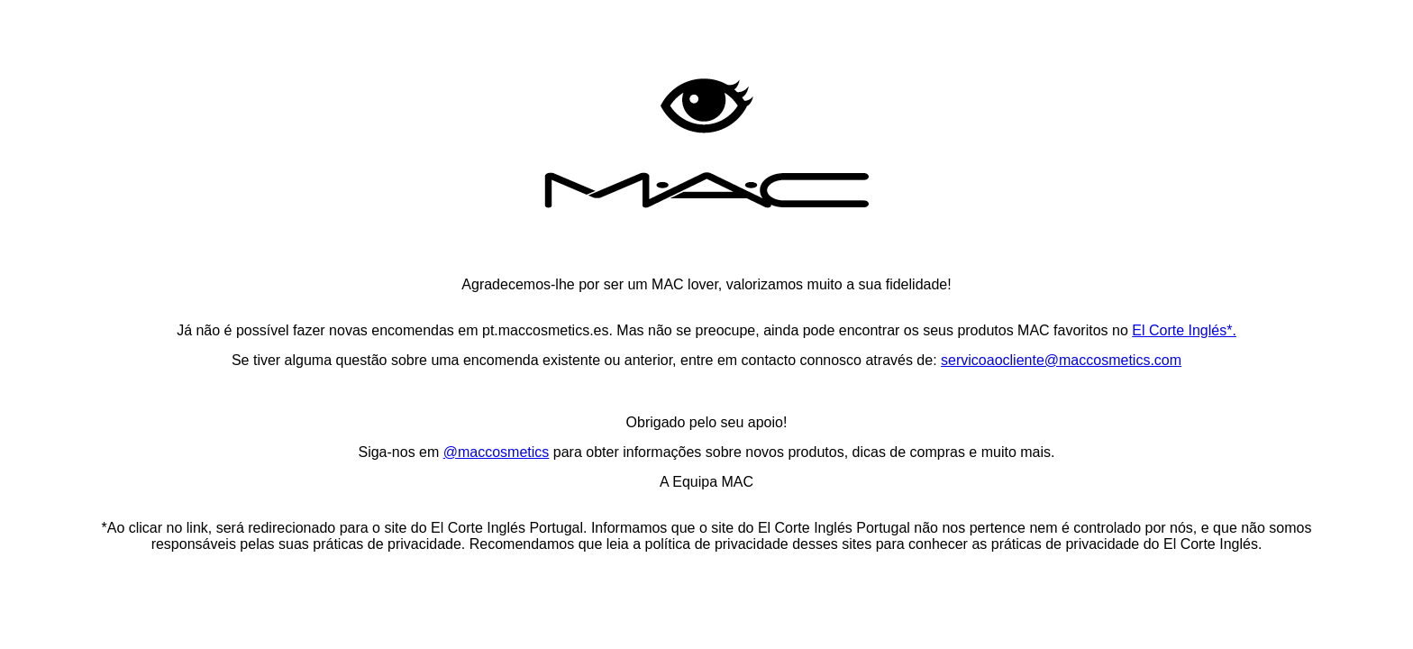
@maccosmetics (496, 452)
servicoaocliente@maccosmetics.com (1061, 360)
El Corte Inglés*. (1184, 330)
